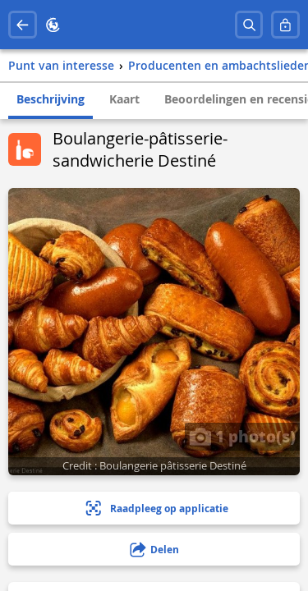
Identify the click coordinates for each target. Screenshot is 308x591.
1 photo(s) (242, 435)
